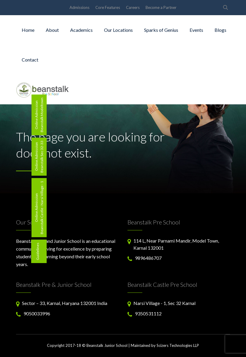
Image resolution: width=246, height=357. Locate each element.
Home (28, 30)
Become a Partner (161, 7)
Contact (30, 59)
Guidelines (37, 251)
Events (196, 30)
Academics (81, 30)
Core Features (107, 7)
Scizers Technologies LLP (178, 345)
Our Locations (118, 30)
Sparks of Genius (161, 30)
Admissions (79, 7)
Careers (133, 7)
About (52, 30)
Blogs (220, 30)
